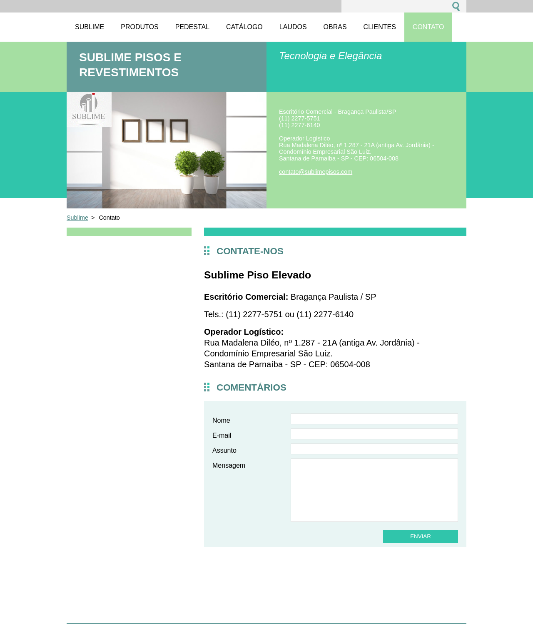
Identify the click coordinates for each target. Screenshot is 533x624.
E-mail (221, 435)
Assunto (224, 450)
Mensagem (228, 465)
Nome (221, 420)
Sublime (77, 217)
